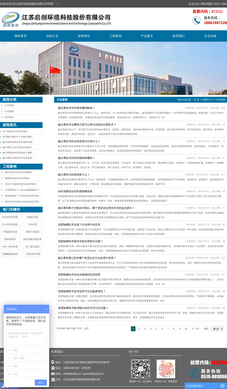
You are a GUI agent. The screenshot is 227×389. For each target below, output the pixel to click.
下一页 (195, 328)
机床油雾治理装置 (32, 239)
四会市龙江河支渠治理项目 (18, 172)
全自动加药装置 (10, 217)
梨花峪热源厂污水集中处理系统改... (22, 195)
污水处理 (32, 224)
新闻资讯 (84, 35)
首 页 (196, 99)
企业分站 (193, 3)
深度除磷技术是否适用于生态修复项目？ (82, 291)
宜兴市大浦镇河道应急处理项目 (21, 184)
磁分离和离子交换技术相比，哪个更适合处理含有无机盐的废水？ (96, 207)
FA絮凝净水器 (10, 231)
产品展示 (147, 35)
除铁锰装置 (10, 239)
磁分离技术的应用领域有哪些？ (76, 157)
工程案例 (115, 35)
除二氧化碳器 (32, 246)
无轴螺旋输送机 (10, 254)
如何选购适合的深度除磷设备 (75, 191)
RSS (216, 3)
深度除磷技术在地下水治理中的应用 (79, 224)
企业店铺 (210, 35)
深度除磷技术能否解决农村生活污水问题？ (83, 307)
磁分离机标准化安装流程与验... (18, 142)
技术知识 (9, 117)
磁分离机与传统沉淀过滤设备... (18, 158)
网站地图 (206, 3)
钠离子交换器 (32, 231)
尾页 (206, 328)
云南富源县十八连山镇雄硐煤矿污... (22, 190)
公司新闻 (9, 105)
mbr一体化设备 (10, 246)
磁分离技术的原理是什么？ (74, 174)
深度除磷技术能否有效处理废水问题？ (80, 241)
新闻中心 (207, 99)
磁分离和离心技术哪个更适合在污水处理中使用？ (87, 257)
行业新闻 (9, 111)
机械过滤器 (32, 217)
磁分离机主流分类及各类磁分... (18, 147)
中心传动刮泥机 (10, 224)
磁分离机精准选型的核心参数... (18, 152)
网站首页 (21, 35)
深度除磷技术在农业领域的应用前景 (79, 274)
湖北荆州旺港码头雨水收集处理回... (22, 201)
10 (186, 328)
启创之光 (52, 35)
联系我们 (179, 35)
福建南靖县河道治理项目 (17, 178)
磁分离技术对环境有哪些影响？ (76, 107)
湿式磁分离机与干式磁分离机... (18, 136)
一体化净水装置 (32, 254)
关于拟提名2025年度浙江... (16, 131)
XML (224, 3)
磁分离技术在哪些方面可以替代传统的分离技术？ (87, 124)
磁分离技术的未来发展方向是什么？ (79, 141)
